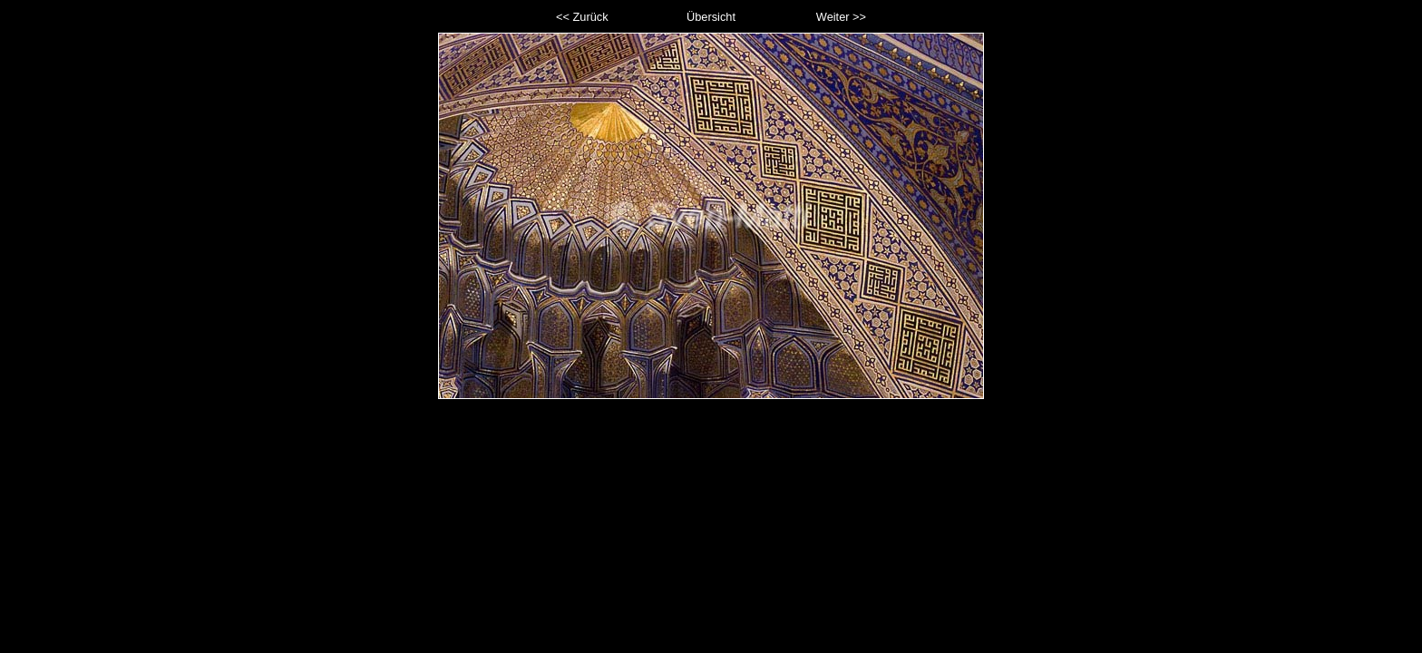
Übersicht (711, 17)
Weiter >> (841, 17)
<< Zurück (582, 17)
